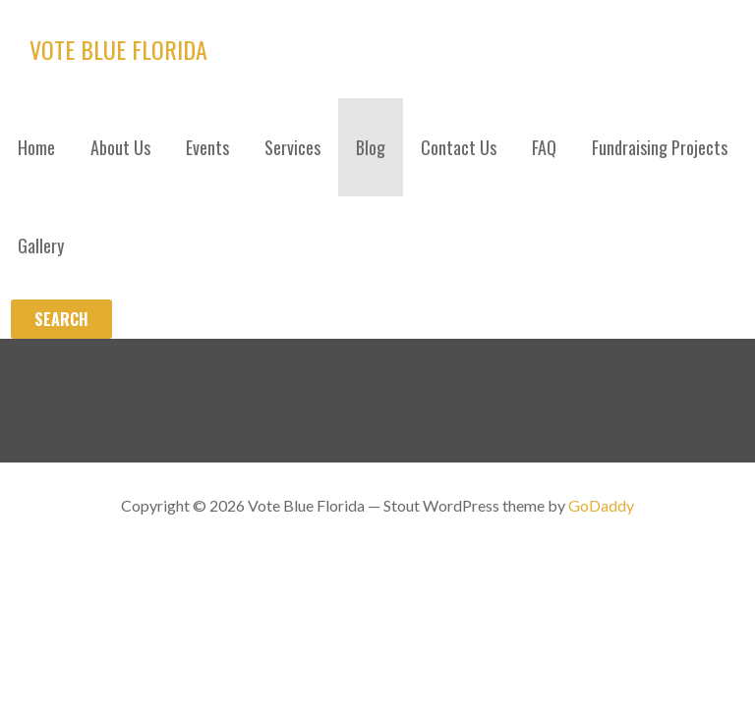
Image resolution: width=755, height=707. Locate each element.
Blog (370, 147)
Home (36, 147)
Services (292, 147)
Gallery (41, 245)
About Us (120, 147)
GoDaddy (601, 505)
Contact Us (458, 147)
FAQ (544, 147)
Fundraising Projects (659, 147)
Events (207, 147)
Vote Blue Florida (118, 49)
